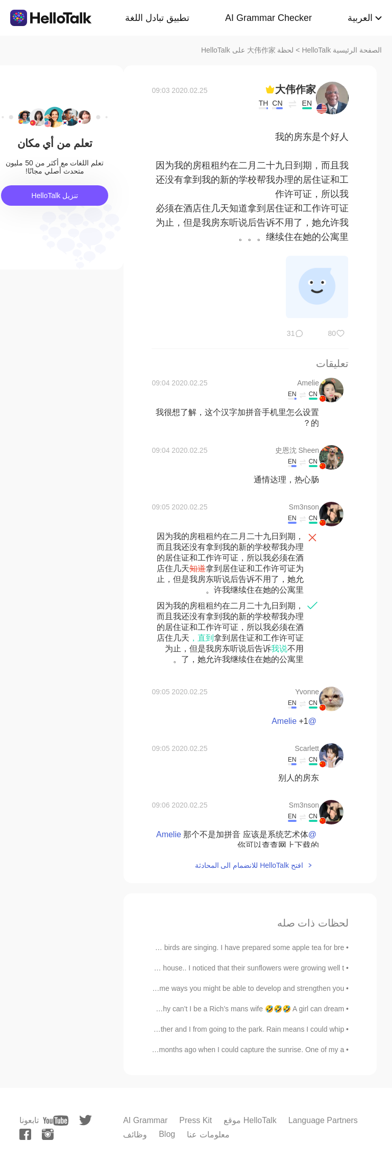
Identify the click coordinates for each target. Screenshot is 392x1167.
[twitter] (85, 1120)
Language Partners (323, 1120)
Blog (167, 1134)
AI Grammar (145, 1120)
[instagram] (48, 1134)
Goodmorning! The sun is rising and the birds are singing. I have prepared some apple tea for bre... (187, 947)
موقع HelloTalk (250, 1120)
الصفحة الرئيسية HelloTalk (342, 50)
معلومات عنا (208, 1134)
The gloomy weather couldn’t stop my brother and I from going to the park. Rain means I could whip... (184, 1029)
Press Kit (195, 1120)
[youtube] (55, 1120)
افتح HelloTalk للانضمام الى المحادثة (249, 865)
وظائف (135, 1134)
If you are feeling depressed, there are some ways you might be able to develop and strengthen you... (183, 988)
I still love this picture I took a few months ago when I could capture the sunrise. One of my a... (195, 1050)
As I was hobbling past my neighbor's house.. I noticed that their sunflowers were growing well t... (190, 968)
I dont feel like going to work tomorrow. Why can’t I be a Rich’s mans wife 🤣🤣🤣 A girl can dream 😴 (182, 1009)
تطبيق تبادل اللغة (157, 18)
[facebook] (25, 1134)
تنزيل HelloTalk (55, 195)
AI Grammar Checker (268, 18)
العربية (360, 18)
